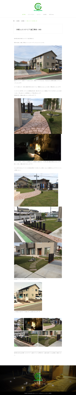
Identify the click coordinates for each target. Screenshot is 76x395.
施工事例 (23, 14)
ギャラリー (39, 14)
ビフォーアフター (31, 14)
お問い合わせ (51, 14)
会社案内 (44, 14)
